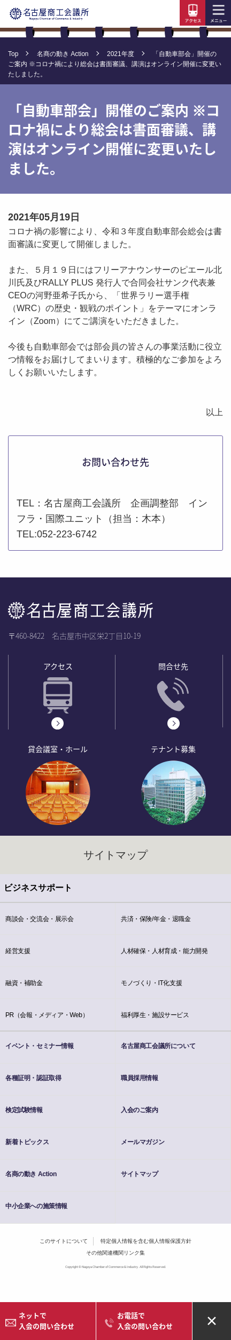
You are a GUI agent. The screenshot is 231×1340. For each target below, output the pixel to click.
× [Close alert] (211, 1320)
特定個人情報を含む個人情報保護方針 (146, 1241)
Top (13, 54)
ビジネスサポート (38, 887)
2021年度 (120, 54)
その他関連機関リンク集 (115, 1253)
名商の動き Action (63, 54)
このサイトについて (64, 1241)
